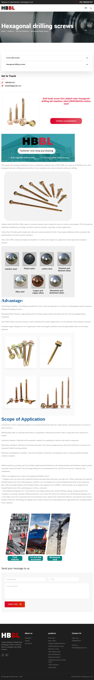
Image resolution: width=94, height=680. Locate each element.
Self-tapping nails (54, 652)
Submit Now (15, 604)
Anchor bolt (52, 667)
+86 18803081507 (86, 2)
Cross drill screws (47, 58)
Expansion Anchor (54, 657)
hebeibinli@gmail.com (79, 648)
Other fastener (53, 665)
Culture (27, 641)
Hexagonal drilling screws (39, 31)
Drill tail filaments (22, 31)
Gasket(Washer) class (56, 646)
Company (28, 638)
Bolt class (51, 638)
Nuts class (52, 641)
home (3, 31)
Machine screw (53, 649)
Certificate (28, 643)
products (11, 31)
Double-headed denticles (56, 643)
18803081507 (76, 641)
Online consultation (66, 121)
